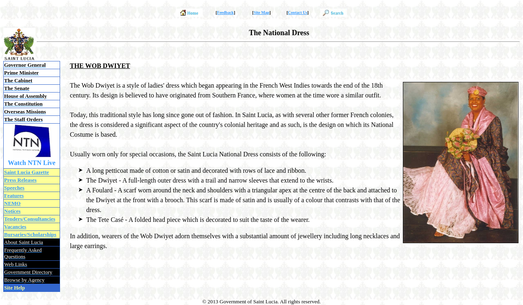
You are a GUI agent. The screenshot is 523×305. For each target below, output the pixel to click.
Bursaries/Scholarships (30, 234)
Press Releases (20, 180)
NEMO (12, 203)
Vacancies (15, 227)
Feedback (225, 12)
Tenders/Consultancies (29, 219)
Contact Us (298, 12)
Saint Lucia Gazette (26, 172)
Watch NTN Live (31, 162)
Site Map (262, 12)
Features (14, 195)
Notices (12, 211)
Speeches (14, 188)
